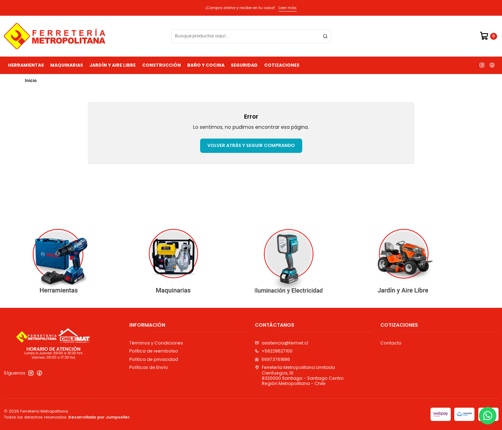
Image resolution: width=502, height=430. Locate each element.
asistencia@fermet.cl (281, 343)
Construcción (161, 65)
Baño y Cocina (206, 65)
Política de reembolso (153, 351)
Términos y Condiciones (156, 343)
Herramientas (26, 65)
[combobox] (251, 36)
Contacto (391, 343)
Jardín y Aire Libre (112, 65)
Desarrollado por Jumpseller (99, 417)
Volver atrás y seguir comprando (251, 145)
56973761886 (272, 359)
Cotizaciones (281, 65)
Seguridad (244, 65)
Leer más (288, 7)
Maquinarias (66, 65)
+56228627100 (273, 351)
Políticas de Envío (148, 367)
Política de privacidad (153, 359)
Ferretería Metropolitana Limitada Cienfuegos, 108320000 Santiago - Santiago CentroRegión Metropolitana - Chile (299, 375)
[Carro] (488, 36)
